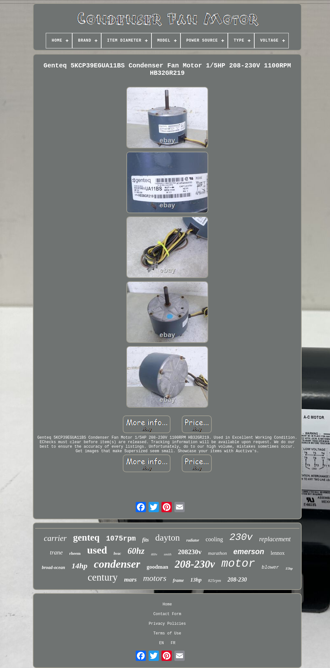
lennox (278, 553)
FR (173, 643)
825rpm (214, 580)
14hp (79, 566)
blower (270, 567)
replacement (275, 539)
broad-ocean (53, 567)
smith (167, 554)
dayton (167, 538)
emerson (248, 551)
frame (178, 580)
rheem (75, 553)
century (103, 577)
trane (56, 552)
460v (154, 554)
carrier (55, 538)
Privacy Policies (167, 624)
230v (241, 537)
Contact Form (167, 614)
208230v (190, 552)
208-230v (195, 564)
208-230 (237, 579)
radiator (192, 540)
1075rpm (121, 539)
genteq (86, 537)
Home (167, 604)
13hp (196, 580)
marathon (217, 553)
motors (154, 578)
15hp (289, 568)
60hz (136, 551)
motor (238, 563)
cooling (214, 539)
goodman (157, 567)
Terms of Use (167, 633)
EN (161, 643)
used (97, 550)
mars (130, 579)
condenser (117, 564)
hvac (117, 553)
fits (145, 540)
